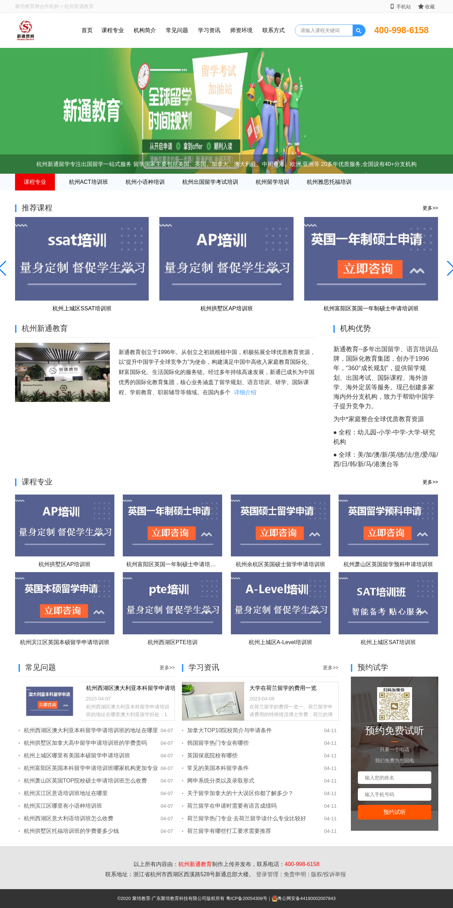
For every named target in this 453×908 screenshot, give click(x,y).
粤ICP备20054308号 (247, 898)
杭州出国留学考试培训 (210, 182)
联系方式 (273, 30)
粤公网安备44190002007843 (306, 898)
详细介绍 (245, 392)
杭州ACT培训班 (88, 182)
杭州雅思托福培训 (329, 182)
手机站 (400, 6)
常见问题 (177, 30)
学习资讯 (209, 30)
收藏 (426, 6)
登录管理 (267, 874)
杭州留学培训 (272, 182)
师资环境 (241, 30)
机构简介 (145, 30)
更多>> (430, 208)
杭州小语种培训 (145, 182)
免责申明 (295, 874)
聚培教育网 (27, 6)
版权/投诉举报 (328, 874)
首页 (87, 30)
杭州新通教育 (195, 864)
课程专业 (112, 30)
